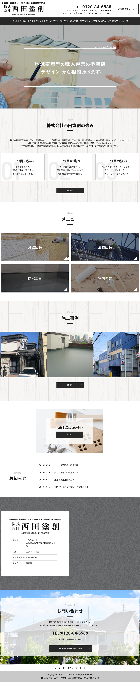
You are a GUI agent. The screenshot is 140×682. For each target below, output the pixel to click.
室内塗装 (74, 20)
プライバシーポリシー (77, 668)
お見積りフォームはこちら (70, 648)
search (128, 21)
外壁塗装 (34, 20)
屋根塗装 (44, 20)
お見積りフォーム (116, 20)
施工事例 (84, 20)
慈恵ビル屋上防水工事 (64, 479)
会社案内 (24, 20)
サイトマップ (58, 668)
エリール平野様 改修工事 (66, 465)
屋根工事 (54, 20)
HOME (15, 20)
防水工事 (64, 20)
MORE (70, 190)
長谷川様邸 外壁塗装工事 (66, 472)
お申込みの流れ (99, 20)
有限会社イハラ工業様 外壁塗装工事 (71, 486)
